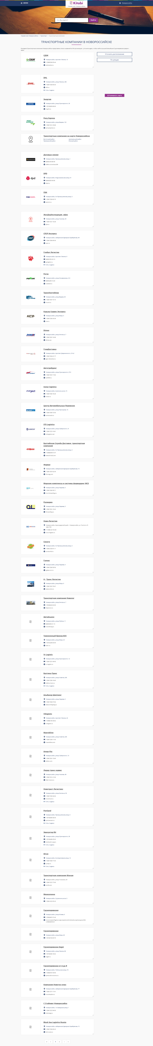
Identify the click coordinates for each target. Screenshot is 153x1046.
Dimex (46, 330)
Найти (93, 20)
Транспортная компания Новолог (59, 598)
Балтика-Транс (50, 673)
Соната (47, 542)
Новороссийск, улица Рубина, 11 (56, 621)
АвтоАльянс (49, 617)
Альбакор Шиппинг (53, 695)
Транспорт (43, 36)
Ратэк (46, 274)
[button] (21, 3)
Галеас (47, 560)
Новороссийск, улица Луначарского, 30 (58, 103)
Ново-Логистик (50, 521)
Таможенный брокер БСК (55, 636)
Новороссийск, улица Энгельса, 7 (56, 334)
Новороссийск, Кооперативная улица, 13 (58, 858)
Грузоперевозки (51, 910)
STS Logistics (49, 424)
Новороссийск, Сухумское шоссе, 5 (56, 898)
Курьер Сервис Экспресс (55, 311)
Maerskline (48, 732)
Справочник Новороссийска (76, 6)
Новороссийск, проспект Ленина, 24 (57, 718)
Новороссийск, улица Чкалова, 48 (56, 774)
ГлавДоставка (50, 349)
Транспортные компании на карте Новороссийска (67, 136)
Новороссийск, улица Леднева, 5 (56, 487)
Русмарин (48, 502)
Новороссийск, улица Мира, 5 (55, 316)
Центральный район (75, 139)
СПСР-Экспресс (50, 233)
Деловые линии (51, 155)
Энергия (47, 99)
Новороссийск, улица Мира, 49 (55, 935)
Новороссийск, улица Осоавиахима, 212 (58, 278)
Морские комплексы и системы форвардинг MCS (66, 483)
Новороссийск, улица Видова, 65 (56, 297)
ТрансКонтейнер (51, 293)
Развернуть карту (114, 95)
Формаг (47, 464)
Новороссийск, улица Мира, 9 (55, 583)
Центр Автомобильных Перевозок (59, 405)
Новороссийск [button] (127, 3)
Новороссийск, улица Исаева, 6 (55, 914)
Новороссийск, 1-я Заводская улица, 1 (57, 1007)
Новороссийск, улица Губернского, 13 (57, 755)
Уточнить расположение (114, 54)
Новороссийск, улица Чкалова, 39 (56, 219)
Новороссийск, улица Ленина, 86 (56, 951)
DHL (45, 77)
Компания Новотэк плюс (55, 984)
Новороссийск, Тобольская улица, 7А (57, 970)
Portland (47, 810)
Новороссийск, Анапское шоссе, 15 (56, 391)
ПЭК (45, 192)
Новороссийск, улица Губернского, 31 (57, 428)
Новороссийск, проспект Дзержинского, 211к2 (60, 353)
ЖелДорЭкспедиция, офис (56, 214)
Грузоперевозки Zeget (54, 947)
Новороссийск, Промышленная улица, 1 (58, 159)
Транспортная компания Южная (58, 875)
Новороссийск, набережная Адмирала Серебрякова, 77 (62, 989)
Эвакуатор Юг (50, 832)
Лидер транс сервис (53, 770)
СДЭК (46, 55)
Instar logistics (50, 387)
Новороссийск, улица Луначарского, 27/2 (58, 372)
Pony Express (49, 118)
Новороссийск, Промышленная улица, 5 (58, 815)
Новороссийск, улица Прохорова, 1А (57, 410)
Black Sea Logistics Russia (55, 1022)
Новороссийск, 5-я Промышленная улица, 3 (59, 196)
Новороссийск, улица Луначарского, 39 (58, 836)
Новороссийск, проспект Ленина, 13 (57, 59)
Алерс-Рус (48, 751)
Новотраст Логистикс (53, 789)
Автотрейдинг (50, 368)
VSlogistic (48, 714)
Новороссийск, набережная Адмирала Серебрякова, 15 (62, 469)
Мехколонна (49, 894)
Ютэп (46, 854)
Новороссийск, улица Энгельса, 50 (56, 793)
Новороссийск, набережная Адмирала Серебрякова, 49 (62, 237)
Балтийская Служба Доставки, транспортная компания (64, 444)
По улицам (114, 60)
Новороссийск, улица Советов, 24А (56, 677)
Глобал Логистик (51, 252)
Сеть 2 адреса (50, 90)
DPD (45, 173)
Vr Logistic (48, 654)
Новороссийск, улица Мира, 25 (55, 640)
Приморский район (49, 141)
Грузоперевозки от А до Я (55, 966)
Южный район (73, 141)
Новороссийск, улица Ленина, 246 (56, 82)
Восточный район (49, 139)
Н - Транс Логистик (52, 579)
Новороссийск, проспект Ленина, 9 (56, 256)
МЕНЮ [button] (25, 3)
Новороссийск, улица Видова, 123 (56, 122)
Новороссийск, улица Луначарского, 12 (58, 659)
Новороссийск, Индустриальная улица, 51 (58, 178)
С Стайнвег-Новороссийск (55, 1003)
